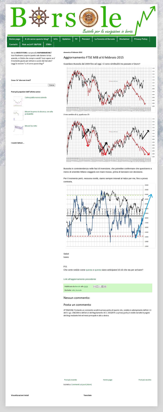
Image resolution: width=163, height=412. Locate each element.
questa (89, 270)
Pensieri (86, 39)
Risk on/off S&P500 (31, 44)
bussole (79, 290)
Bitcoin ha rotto (31, 126)
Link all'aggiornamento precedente (80, 279)
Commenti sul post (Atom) (81, 385)
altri (73, 290)
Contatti (13, 44)
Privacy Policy (140, 39)
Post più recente (70, 380)
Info (56, 39)
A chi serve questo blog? (37, 39)
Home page (14, 39)
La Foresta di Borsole (105, 39)
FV (76, 39)
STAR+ (49, 44)
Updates (66, 39)
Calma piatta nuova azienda (36, 98)
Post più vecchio (145, 380)
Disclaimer (124, 39)
